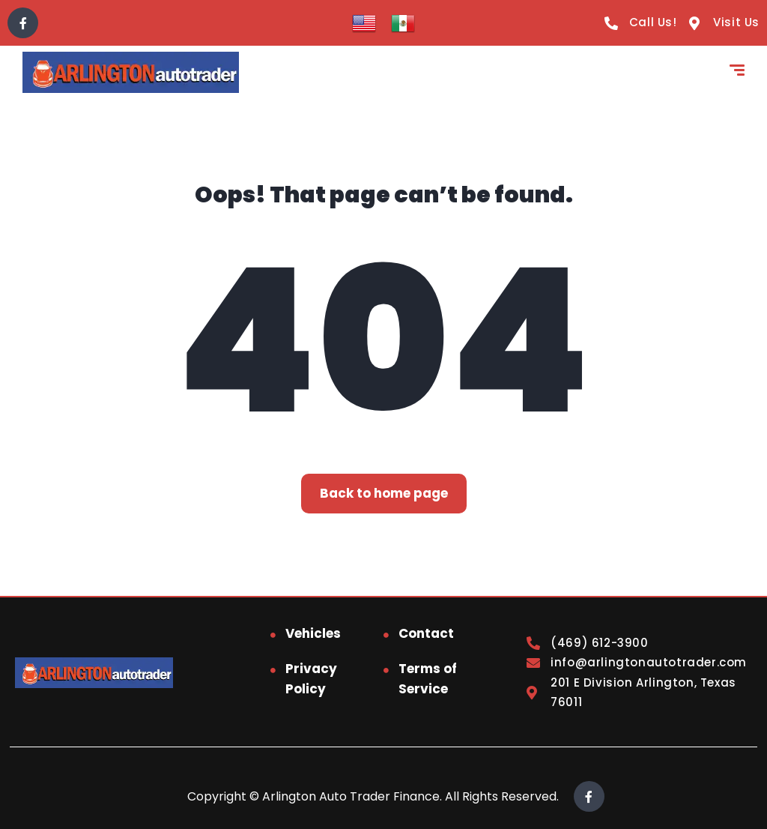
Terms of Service (427, 679)
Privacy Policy (311, 679)
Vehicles (313, 633)
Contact (426, 633)
